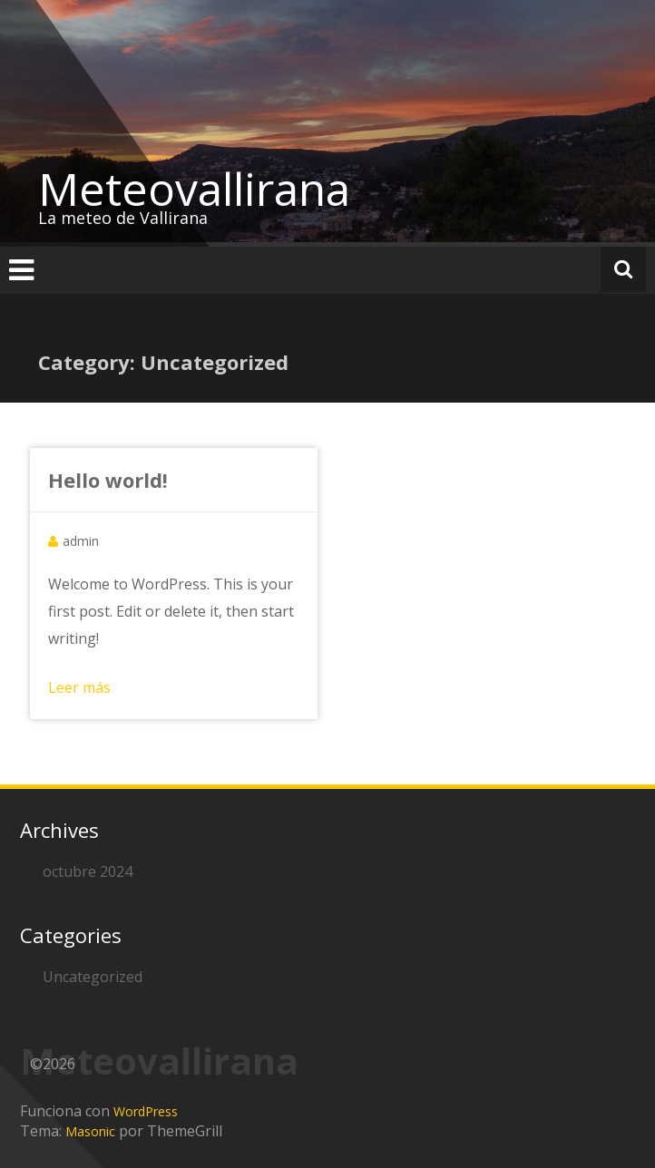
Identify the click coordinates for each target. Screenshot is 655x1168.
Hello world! (108, 479)
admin (81, 541)
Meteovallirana (194, 188)
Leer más (79, 687)
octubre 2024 (87, 871)
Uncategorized (92, 977)
